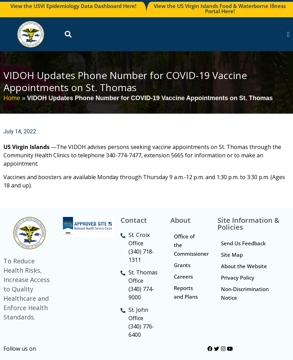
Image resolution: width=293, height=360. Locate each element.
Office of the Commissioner (191, 245)
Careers (183, 276)
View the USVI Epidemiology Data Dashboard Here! (73, 5)
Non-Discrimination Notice (245, 293)
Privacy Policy (237, 277)
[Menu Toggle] (288, 34)
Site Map (232, 254)
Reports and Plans (186, 292)
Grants (182, 265)
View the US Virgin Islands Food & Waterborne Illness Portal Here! (220, 8)
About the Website (244, 266)
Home (11, 98)
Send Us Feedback (243, 243)
